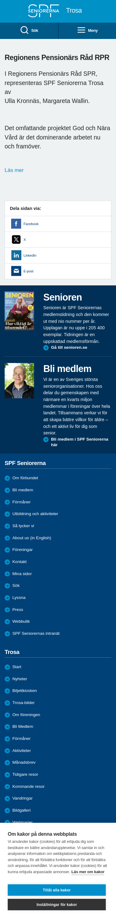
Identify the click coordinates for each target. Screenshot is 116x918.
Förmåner (21, 502)
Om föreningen (26, 714)
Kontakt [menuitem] (19, 561)
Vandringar (22, 798)
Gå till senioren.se (69, 347)
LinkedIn (30, 255)
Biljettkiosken (24, 690)
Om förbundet (25, 478)
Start (16, 666)
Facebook (31, 224)
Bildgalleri (21, 810)
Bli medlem (22, 490)
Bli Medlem (22, 726)
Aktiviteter (21, 750)
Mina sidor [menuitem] (22, 573)
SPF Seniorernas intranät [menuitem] (36, 633)
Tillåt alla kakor (57, 890)
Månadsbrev (24, 762)
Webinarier (22, 822)
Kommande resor (28, 786)
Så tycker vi (23, 525)
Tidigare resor (25, 774)
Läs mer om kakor (88, 871)
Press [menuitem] (17, 609)
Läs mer (14, 170)
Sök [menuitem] (29, 30)
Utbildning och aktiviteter (35, 513)
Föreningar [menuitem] (22, 549)
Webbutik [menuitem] (21, 621)
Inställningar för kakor (57, 905)
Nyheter (19, 679)
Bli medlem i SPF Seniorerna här (79, 442)
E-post (28, 271)
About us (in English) (31, 538)
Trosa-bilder (23, 702)
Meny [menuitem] (87, 30)
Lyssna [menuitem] (19, 597)
